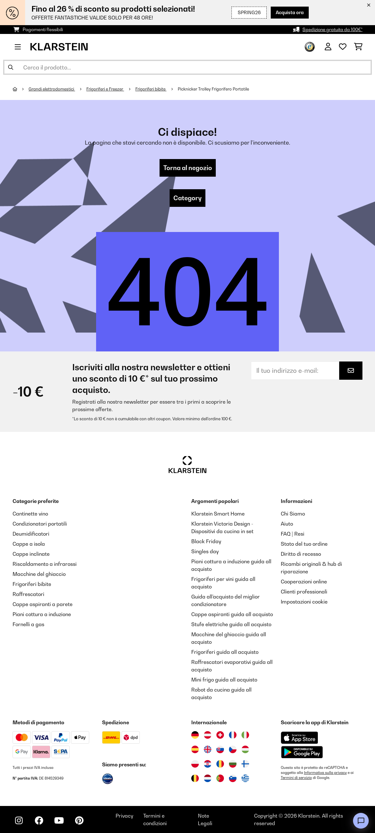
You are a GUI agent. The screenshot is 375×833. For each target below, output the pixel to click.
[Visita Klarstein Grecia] (245, 778)
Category (187, 198)
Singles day (205, 551)
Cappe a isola (29, 544)
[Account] (328, 46)
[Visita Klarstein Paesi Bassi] (207, 778)
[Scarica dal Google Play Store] (302, 752)
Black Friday (206, 541)
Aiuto (287, 524)
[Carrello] (358, 46)
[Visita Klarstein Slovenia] (232, 778)
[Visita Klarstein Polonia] (195, 764)
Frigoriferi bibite (150, 88)
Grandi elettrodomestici (52, 88)
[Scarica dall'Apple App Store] (299, 737)
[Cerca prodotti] (187, 67)
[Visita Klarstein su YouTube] (59, 820)
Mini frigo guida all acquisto (224, 679)
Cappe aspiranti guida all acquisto (232, 614)
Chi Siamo (293, 513)
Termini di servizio (296, 777)
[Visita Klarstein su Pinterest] (79, 820)
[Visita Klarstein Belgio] (195, 778)
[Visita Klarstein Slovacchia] (220, 749)
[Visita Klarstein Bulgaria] (232, 764)
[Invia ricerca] (10, 67)
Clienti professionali (304, 591)
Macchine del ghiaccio (39, 574)
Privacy (124, 816)
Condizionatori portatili (40, 524)
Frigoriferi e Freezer (105, 88)
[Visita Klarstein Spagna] (195, 749)
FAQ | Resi (292, 534)
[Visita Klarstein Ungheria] (245, 749)
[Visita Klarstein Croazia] (207, 764)
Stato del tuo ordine (304, 544)
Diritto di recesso (301, 554)
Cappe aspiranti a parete (43, 604)
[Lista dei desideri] (342, 46)
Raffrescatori (28, 594)
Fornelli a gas (28, 624)
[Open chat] (361, 821)
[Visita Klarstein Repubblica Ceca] (232, 749)
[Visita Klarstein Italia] (245, 735)
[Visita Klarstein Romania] (220, 764)
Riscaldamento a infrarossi (45, 564)
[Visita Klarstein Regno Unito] (207, 749)
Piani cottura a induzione (42, 614)
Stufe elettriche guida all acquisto (231, 624)
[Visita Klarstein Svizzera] (220, 735)
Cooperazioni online (304, 581)
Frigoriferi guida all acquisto (224, 652)
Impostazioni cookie (304, 602)
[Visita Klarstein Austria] (207, 735)
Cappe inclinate (31, 554)
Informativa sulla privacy (325, 772)
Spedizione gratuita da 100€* (332, 29)
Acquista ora (290, 12)
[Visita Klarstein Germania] (195, 735)
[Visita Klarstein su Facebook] (39, 820)
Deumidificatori (31, 534)
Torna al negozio (187, 168)
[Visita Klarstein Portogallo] (220, 778)
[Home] (21, 88)
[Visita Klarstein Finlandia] (245, 764)
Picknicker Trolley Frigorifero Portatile (213, 88)
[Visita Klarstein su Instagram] (19, 820)
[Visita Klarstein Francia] (232, 735)
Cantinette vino (30, 513)
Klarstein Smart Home (218, 513)
